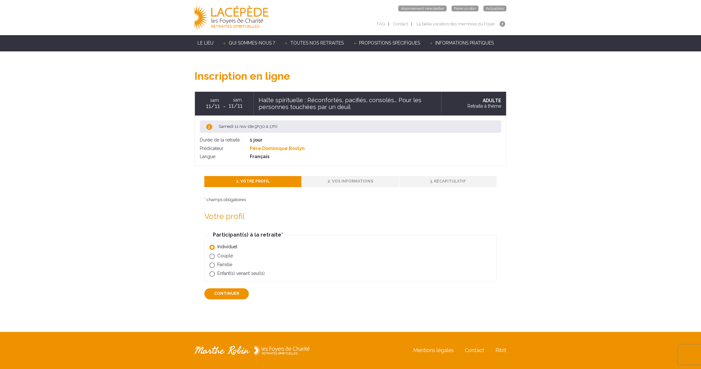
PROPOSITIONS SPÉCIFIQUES (389, 43)
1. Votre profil (253, 181)
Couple (225, 255)
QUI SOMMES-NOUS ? (252, 43)
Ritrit (500, 350)
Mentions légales (433, 350)
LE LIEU (205, 43)
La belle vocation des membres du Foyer (455, 23)
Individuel (227, 246)
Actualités (495, 8)
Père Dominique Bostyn (277, 148)
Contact (400, 23)
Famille (224, 264)
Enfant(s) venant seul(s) (241, 273)
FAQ (381, 23)
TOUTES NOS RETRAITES (317, 43)
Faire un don (465, 8)
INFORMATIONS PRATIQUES (464, 43)
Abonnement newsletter (422, 8)
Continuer (226, 293)
